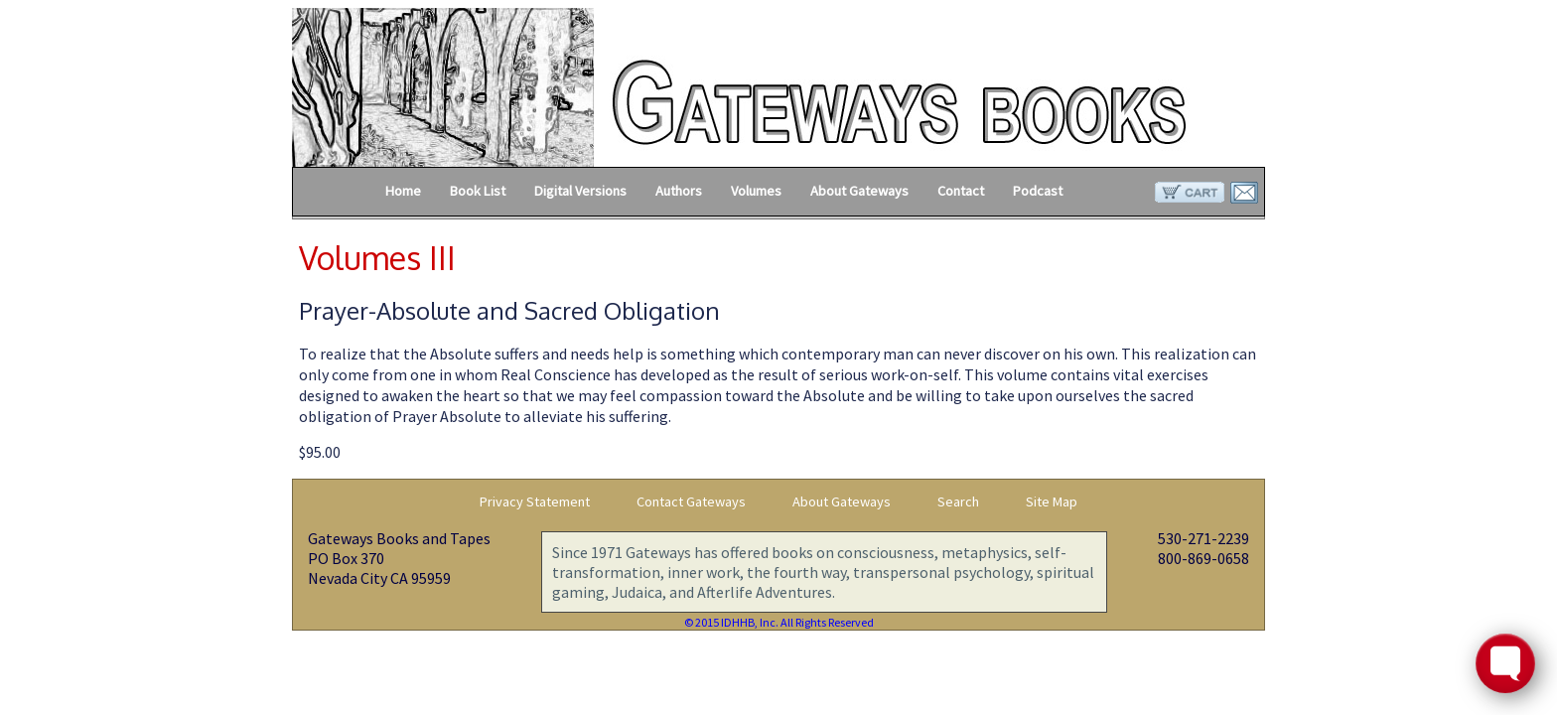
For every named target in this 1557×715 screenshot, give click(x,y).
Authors (678, 191)
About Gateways (859, 191)
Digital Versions (580, 191)
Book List (477, 191)
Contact (960, 191)
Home (403, 191)
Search (958, 501)
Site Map (1051, 501)
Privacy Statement (535, 501)
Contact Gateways (691, 501)
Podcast (1037, 191)
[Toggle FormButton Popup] (1505, 663)
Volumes (756, 191)
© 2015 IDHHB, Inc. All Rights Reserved (779, 622)
